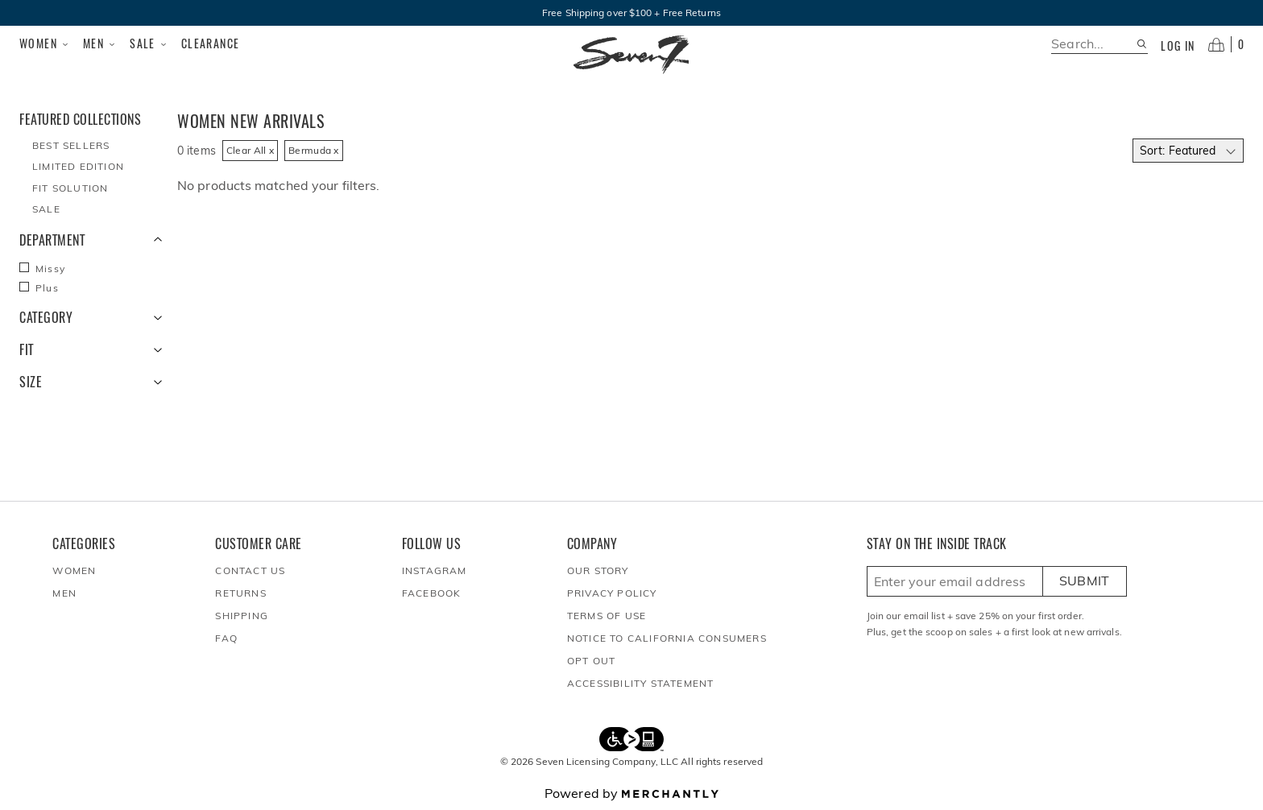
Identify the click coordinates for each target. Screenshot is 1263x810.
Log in (1178, 46)
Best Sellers (71, 145)
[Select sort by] (1188, 150)
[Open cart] (1226, 44)
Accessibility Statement (640, 683)
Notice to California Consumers (667, 638)
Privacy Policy (612, 593)
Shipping (241, 616)
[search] (1093, 43)
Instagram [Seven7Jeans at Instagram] (434, 570)
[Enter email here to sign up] (955, 581)
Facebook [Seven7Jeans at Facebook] (432, 593)
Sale (149, 43)
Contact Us (250, 570)
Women (44, 43)
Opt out (591, 661)
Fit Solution (70, 188)
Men (100, 43)
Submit (1084, 580)
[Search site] (1142, 44)
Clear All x (250, 150)
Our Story (598, 570)
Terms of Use (606, 616)
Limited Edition (78, 166)
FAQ (226, 638)
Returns (240, 593)
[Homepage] (631, 54)
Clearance (210, 43)
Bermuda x (313, 150)
